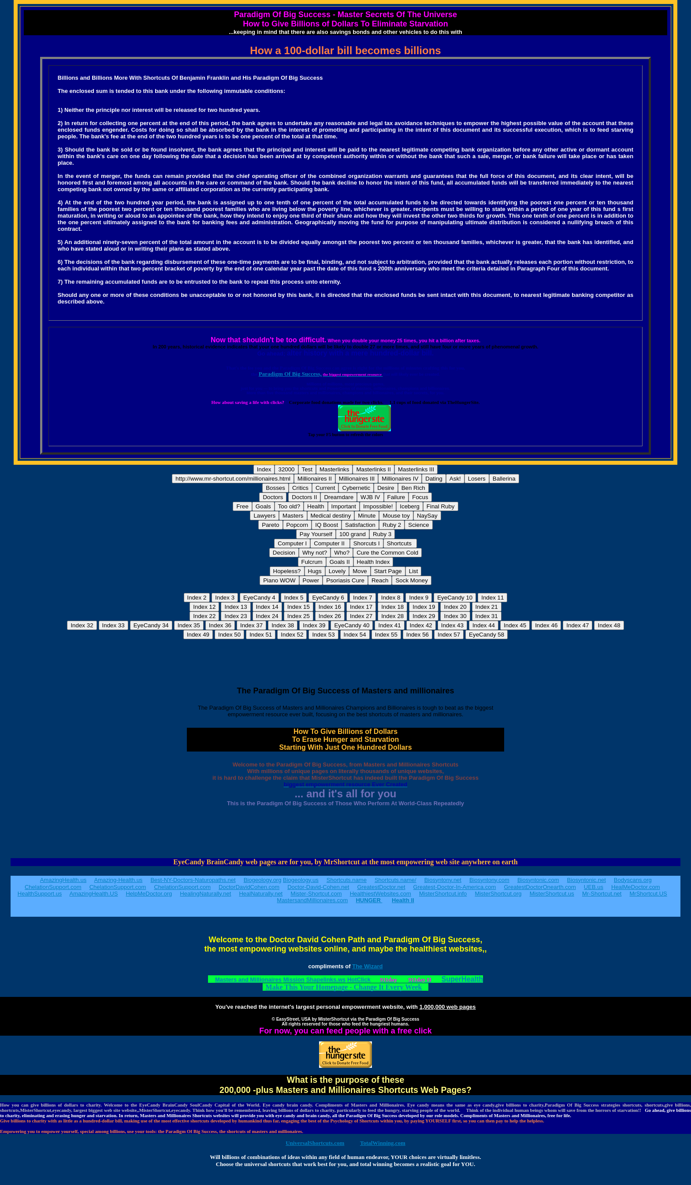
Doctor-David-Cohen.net (318, 887)
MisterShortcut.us (552, 893)
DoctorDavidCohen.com (249, 887)
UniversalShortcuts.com (315, 1143)
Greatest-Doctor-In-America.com (454, 887)
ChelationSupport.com (53, 887)
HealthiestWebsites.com (380, 893)
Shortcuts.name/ (395, 880)
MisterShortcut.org (498, 893)
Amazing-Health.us (118, 880)
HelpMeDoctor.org (149, 893)
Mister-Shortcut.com (316, 893)
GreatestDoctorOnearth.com (540, 887)
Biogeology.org (263, 880)
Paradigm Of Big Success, (290, 373)
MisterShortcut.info (443, 893)
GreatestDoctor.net (381, 887)
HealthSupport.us (40, 893)
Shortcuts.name (347, 880)
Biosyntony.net (442, 880)
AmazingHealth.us (63, 880)
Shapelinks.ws (326, 979)
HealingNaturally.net (205, 893)
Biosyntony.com (489, 880)
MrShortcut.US (648, 893)
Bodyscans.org (633, 880)
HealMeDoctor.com (635, 887)
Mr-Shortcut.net (602, 893)
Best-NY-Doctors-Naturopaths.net (192, 880)
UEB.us (593, 887)
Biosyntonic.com (538, 880)
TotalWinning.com (382, 1143)
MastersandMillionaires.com (312, 900)
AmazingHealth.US (94, 893)
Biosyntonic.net (586, 880)
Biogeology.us (301, 880)
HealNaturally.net (260, 893)
